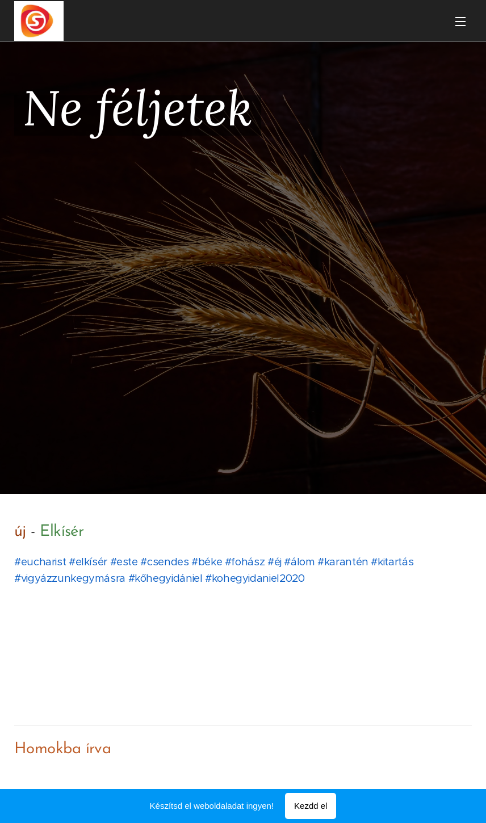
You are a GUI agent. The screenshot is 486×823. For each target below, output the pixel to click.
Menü (460, 21)
